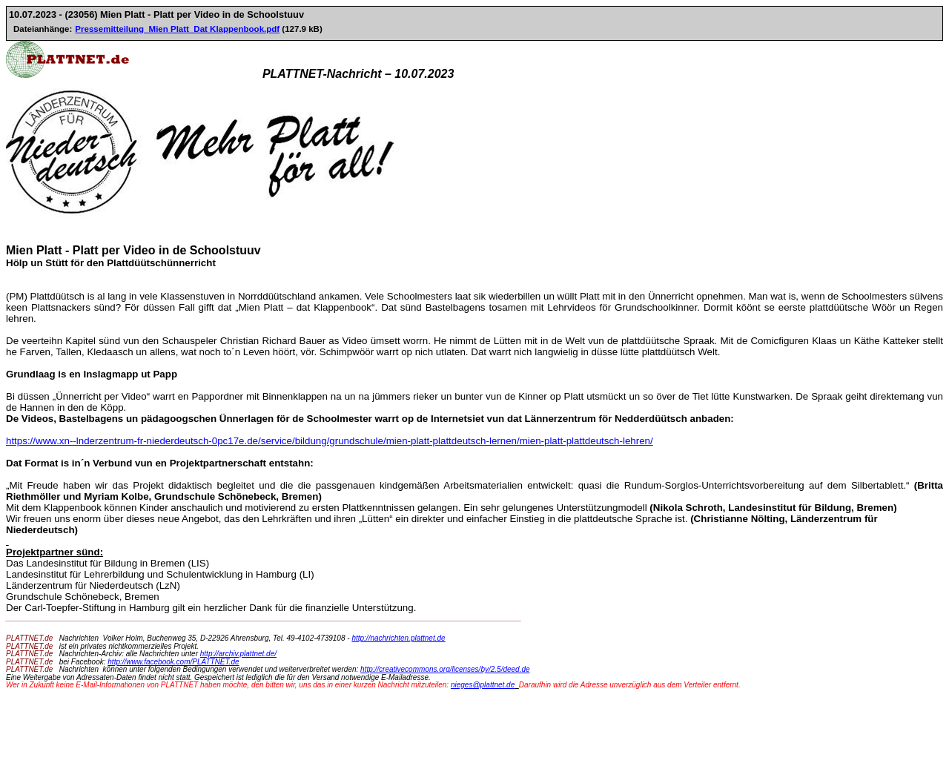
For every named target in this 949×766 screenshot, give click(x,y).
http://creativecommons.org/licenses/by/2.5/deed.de (444, 669)
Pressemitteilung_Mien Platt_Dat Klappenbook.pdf (177, 28)
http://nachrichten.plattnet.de (398, 638)
